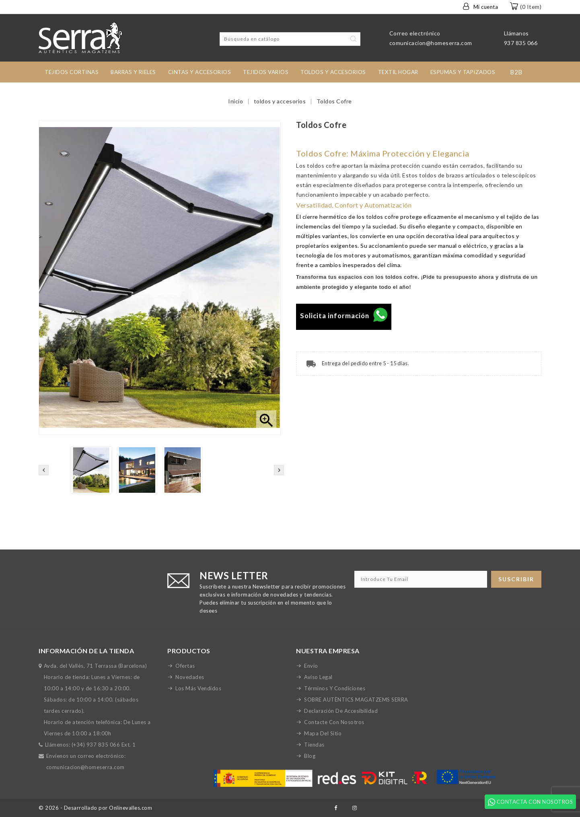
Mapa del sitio (322, 733)
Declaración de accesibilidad (341, 711)
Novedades (189, 677)
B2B (516, 72)
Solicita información (343, 315)
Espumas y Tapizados (463, 72)
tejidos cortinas (72, 72)
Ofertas (185, 666)
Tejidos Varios (265, 72)
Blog (309, 756)
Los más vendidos (198, 688)
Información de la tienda (86, 650)
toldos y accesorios (333, 72)
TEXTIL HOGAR (398, 72)
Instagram (355, 808)
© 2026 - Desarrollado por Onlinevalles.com (95, 808)
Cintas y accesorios (199, 72)
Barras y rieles (133, 72)
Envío (311, 666)
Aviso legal (318, 677)
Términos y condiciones (334, 688)
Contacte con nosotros (334, 722)
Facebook (336, 808)
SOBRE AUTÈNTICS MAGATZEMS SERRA (356, 699)
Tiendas (314, 744)
